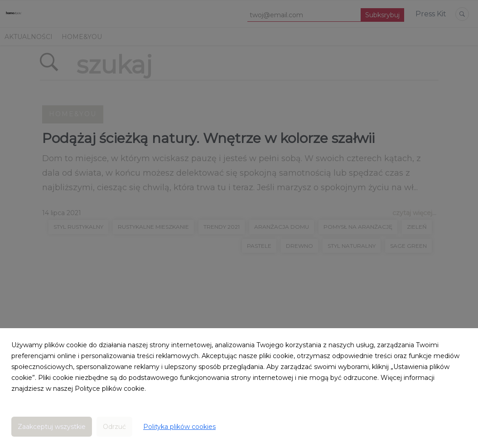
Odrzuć (114, 427)
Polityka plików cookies (179, 427)
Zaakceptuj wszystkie (52, 427)
